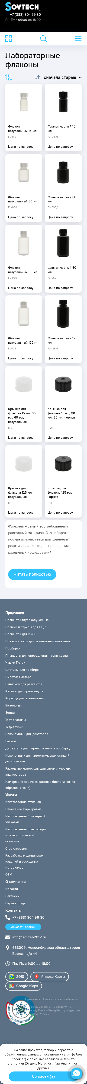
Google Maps (23, 985)
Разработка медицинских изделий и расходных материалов (24, 861)
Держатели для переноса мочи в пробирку (37, 748)
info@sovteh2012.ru (29, 937)
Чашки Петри (15, 662)
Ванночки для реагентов (23, 684)
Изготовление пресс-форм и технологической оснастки (25, 835)
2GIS (16, 976)
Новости (11, 889)
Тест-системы (15, 720)
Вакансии (12, 896)
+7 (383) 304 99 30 (25, 14)
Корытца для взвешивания (25, 698)
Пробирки (12, 648)
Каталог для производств (24, 691)
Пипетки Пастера (18, 677)
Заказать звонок (23, 927)
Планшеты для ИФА (20, 634)
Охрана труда (15, 903)
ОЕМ (8, 875)
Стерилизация (16, 848)
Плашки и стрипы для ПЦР (25, 627)
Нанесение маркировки (23, 809)
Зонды (10, 712)
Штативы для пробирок (22, 670)
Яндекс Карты (49, 976)
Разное (10, 741)
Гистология (13, 705)
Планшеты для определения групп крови (36, 655)
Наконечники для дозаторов (26, 734)
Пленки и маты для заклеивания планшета (37, 641)
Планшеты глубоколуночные (27, 620)
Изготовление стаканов (23, 802)
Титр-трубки (14, 727)
